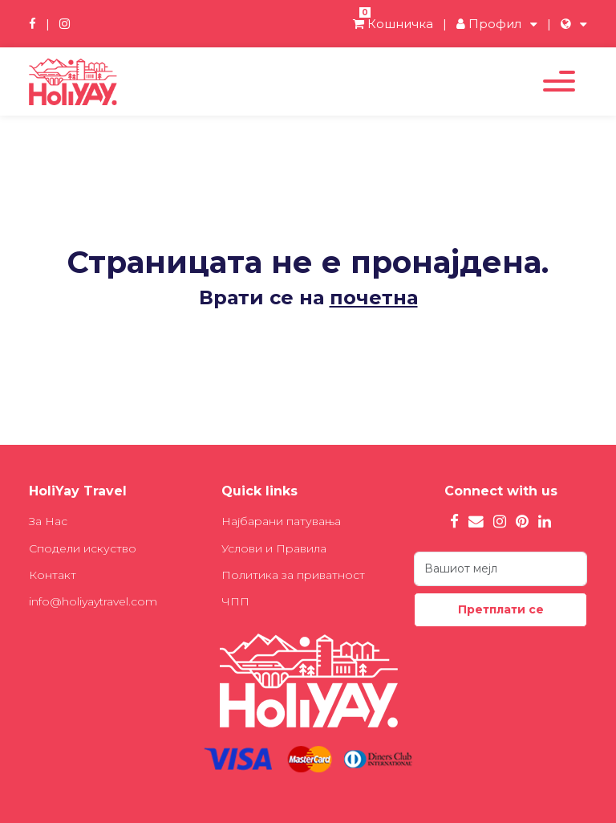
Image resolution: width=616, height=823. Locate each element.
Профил (488, 23)
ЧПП (235, 601)
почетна (374, 297)
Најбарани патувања (281, 521)
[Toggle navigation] (559, 81)
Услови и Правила (273, 548)
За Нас (48, 521)
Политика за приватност (293, 575)
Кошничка (393, 23)
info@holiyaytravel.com (93, 601)
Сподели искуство (82, 548)
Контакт (52, 575)
